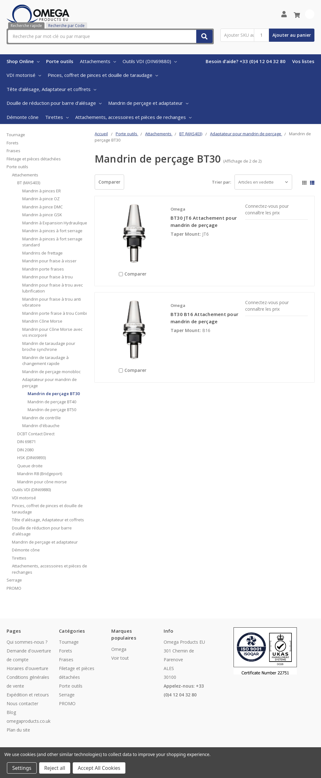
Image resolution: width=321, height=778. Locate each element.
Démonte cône (23, 117)
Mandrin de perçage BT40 (52, 402)
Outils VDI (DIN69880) (150, 61)
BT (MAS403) (28, 182)
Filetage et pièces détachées (34, 159)
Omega (118, 649)
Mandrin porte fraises (43, 269)
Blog (11, 712)
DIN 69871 (26, 441)
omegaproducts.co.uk (28, 721)
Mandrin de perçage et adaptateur (148, 103)
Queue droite (30, 466)
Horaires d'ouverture (27, 668)
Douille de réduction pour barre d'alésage (54, 103)
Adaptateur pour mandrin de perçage (49, 383)
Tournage (16, 134)
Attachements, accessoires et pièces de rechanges (133, 117)
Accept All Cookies (99, 768)
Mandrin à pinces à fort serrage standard (52, 242)
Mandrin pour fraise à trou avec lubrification (52, 288)
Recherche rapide (26, 25)
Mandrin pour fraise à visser (49, 261)
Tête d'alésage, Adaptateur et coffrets (51, 89)
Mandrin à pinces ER (41, 191)
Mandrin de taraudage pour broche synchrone (48, 346)
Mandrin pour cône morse (42, 482)
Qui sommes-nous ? (27, 642)
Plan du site (18, 730)
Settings (21, 768)
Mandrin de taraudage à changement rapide (45, 361)
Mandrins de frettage (42, 253)
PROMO (14, 588)
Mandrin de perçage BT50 (52, 409)
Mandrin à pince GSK (42, 214)
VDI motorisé (24, 75)
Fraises (13, 150)
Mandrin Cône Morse (42, 321)
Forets (12, 143)
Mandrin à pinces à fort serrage (52, 230)
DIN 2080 (25, 450)
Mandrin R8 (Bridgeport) (39, 473)
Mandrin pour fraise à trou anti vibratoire (51, 302)
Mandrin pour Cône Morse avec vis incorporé (52, 332)
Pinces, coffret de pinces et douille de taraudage (103, 75)
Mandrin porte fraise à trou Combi (54, 313)
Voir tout (120, 658)
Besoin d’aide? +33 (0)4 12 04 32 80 (246, 61)
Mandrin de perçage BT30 (54, 393)
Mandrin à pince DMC (42, 207)
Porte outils (59, 61)
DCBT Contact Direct (36, 434)
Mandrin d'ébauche (41, 425)
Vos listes (303, 61)
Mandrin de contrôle (41, 418)
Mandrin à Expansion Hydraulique (54, 223)
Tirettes (57, 117)
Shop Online (23, 61)
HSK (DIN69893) (31, 457)
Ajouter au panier (291, 35)
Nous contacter (22, 703)
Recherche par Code (66, 25)
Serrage (14, 580)
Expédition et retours (28, 695)
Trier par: (221, 182)
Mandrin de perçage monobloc (51, 371)
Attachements (98, 61)
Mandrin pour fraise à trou (47, 277)
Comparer (109, 182)
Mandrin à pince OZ (41, 198)
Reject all (54, 768)
